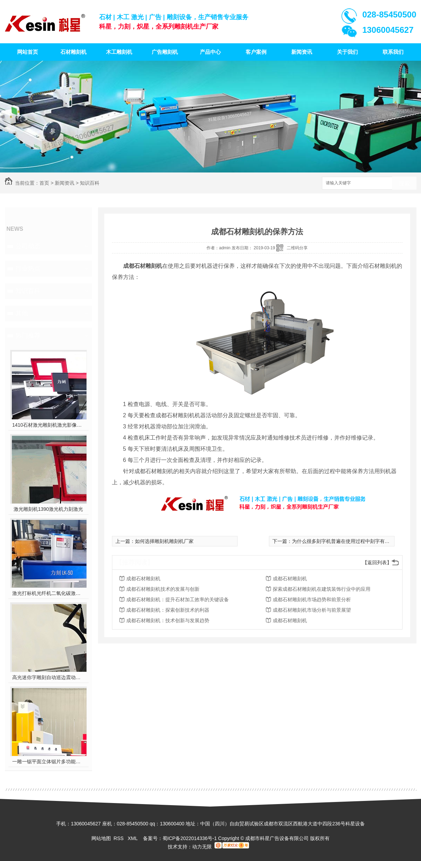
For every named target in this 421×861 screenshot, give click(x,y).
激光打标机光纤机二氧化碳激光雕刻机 (48, 593)
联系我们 (393, 52)
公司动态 (27, 246)
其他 (21, 313)
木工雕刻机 (119, 52)
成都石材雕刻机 (143, 578)
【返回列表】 (377, 562)
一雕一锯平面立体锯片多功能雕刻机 (48, 761)
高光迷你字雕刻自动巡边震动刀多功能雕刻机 (48, 677)
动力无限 (202, 846)
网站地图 (101, 838)
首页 (44, 183)
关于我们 (347, 52)
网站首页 (27, 52)
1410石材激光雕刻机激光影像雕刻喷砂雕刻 (48, 425)
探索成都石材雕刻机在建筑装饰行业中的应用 (321, 589)
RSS (119, 838)
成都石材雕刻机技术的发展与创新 (163, 589)
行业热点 (27, 268)
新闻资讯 (301, 52)
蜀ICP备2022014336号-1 (190, 838)
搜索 (404, 183)
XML (133, 838)
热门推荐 (27, 335)
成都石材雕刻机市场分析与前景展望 (312, 610)
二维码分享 (297, 247)
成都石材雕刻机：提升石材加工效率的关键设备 (177, 599)
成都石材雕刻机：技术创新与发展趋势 (167, 620)
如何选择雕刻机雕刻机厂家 (164, 541)
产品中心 (210, 52)
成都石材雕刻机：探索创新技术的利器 (167, 610)
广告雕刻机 (165, 52)
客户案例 (256, 52)
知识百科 (89, 183)
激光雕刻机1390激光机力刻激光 (48, 509)
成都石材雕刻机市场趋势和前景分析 (312, 599)
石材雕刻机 (73, 52)
